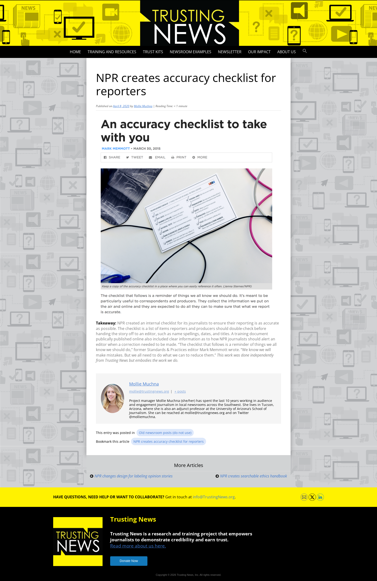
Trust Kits (153, 51)
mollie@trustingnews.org (149, 391)
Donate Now (129, 561)
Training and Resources (112, 51)
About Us (286, 51)
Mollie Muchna (143, 106)
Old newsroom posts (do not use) (165, 432)
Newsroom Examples (190, 51)
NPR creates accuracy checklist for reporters (168, 441)
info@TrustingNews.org (214, 497)
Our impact (259, 51)
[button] (305, 51)
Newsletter (229, 51)
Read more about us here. (138, 546)
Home (75, 51)
